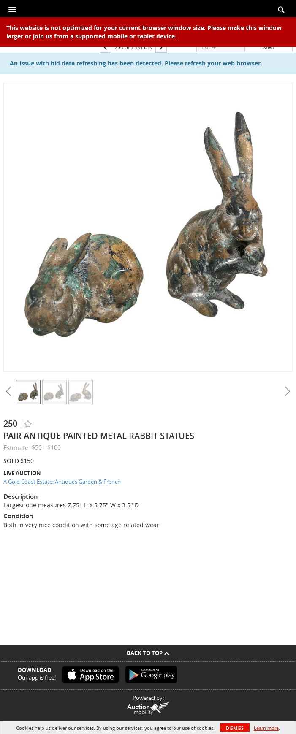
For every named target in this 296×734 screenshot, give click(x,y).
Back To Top (148, 653)
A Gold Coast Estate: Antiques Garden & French (62, 481)
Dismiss (235, 728)
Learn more (266, 728)
